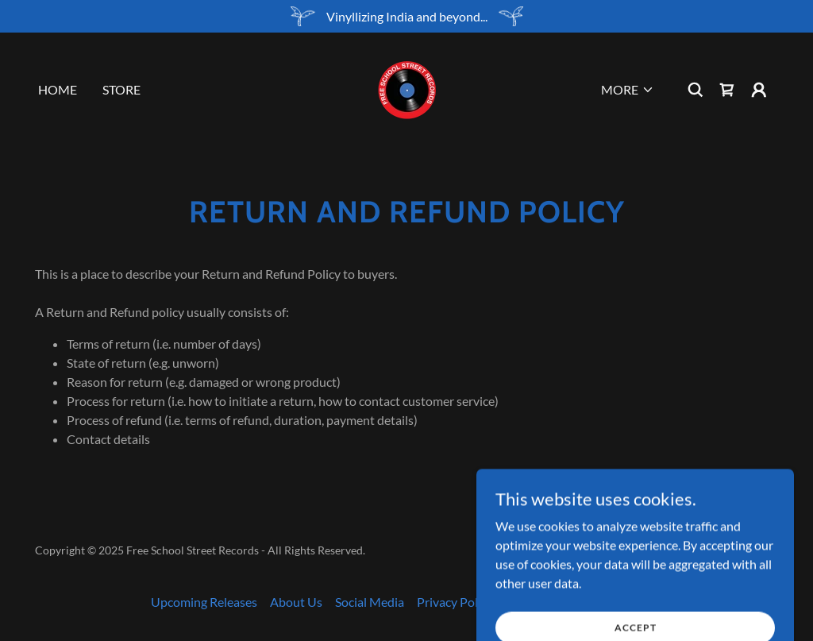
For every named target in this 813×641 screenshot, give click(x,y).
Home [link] (57, 89)
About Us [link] (296, 601)
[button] (627, 89)
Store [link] (121, 89)
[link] (406, 87)
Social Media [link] (369, 601)
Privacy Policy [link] (455, 601)
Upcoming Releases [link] (204, 601)
